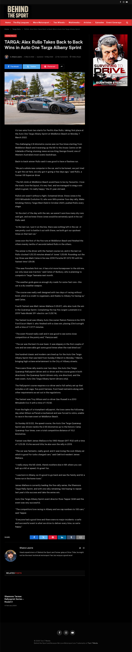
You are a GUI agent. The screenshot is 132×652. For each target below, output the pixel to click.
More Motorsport (41, 23)
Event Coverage (113, 23)
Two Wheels (59, 23)
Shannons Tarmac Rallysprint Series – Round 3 (14, 599)
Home (8, 23)
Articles (87, 23)
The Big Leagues (21, 23)
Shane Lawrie (17, 57)
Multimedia (74, 23)
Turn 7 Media (93, 643)
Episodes (99, 23)
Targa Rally (11, 36)
